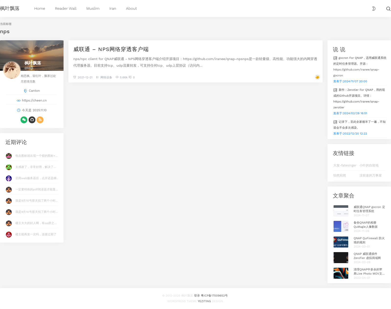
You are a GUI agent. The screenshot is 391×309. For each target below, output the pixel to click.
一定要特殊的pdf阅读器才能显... (36, 189)
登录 (197, 295)
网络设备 (106, 77)
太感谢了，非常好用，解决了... (35, 167)
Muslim (92, 8)
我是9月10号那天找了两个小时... (36, 200)
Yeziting (204, 301)
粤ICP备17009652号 (214, 295)
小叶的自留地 (369, 165)
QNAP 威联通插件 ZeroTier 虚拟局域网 (367, 256)
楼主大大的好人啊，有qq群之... (36, 223)
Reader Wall (65, 8)
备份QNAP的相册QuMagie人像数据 (366, 224)
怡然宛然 (339, 175)
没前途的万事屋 (370, 175)
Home (39, 8)
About (131, 8)
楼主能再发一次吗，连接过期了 (35, 234)
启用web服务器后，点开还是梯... (37, 178)
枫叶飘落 (10, 8)
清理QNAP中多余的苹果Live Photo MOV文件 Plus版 (369, 272)
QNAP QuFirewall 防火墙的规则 (369, 240)
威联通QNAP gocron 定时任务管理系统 (369, 209)
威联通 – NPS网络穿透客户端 (111, 49)
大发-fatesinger (344, 165)
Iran (112, 8)
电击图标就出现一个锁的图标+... (36, 155)
